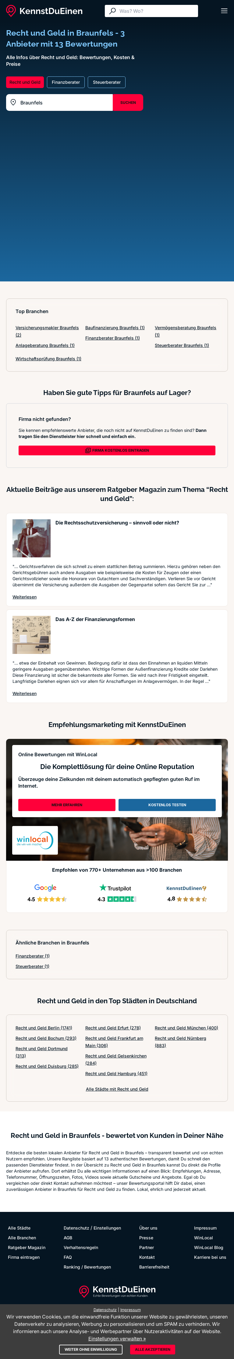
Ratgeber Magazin (26, 1247)
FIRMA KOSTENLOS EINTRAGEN (117, 450)
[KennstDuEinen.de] (44, 11)
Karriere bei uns (210, 1257)
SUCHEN (128, 102)
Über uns (148, 1227)
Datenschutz (76, 1227)
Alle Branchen (22, 1237)
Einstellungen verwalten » (117, 1339)
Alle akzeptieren (152, 1349)
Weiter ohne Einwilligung (91, 1349)
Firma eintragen (24, 1257)
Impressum (205, 1227)
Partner (146, 1247)
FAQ (68, 1257)
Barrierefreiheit (154, 1266)
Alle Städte (19, 1227)
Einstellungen (107, 1227)
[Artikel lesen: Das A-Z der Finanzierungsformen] (31, 635)
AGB (68, 1237)
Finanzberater (33, 955)
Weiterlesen (24, 596)
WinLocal (203, 1237)
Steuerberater (32, 966)
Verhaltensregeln (81, 1247)
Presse (146, 1237)
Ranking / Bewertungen (87, 1266)
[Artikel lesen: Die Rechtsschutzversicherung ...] (31, 538)
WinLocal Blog (208, 1247)
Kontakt (147, 1257)
